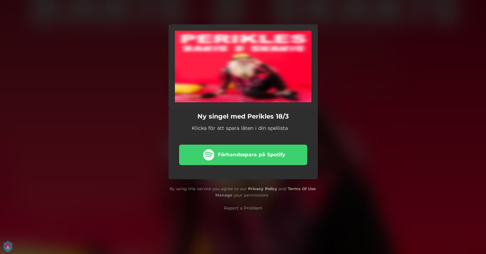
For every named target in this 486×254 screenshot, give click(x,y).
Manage (223, 195)
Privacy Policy (262, 188)
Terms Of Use (302, 188)
